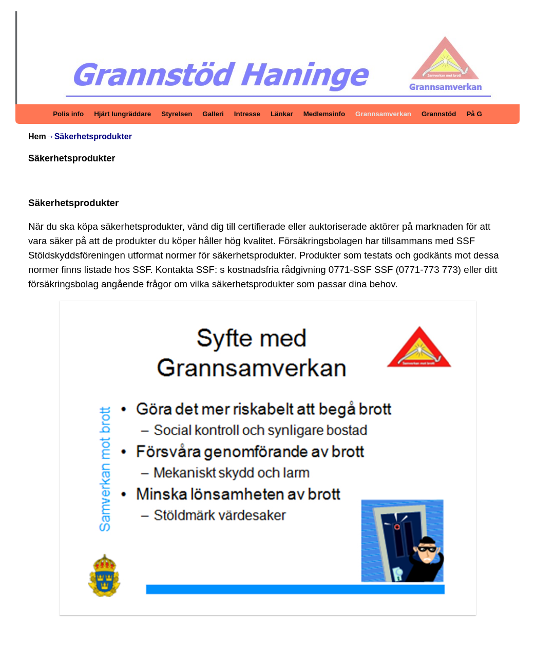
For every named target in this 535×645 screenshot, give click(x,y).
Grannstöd (439, 114)
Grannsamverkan (383, 114)
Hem (37, 136)
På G (474, 114)
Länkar (282, 114)
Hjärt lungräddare (122, 114)
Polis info (68, 114)
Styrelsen (176, 114)
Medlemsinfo (324, 114)
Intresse (247, 114)
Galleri (213, 114)
